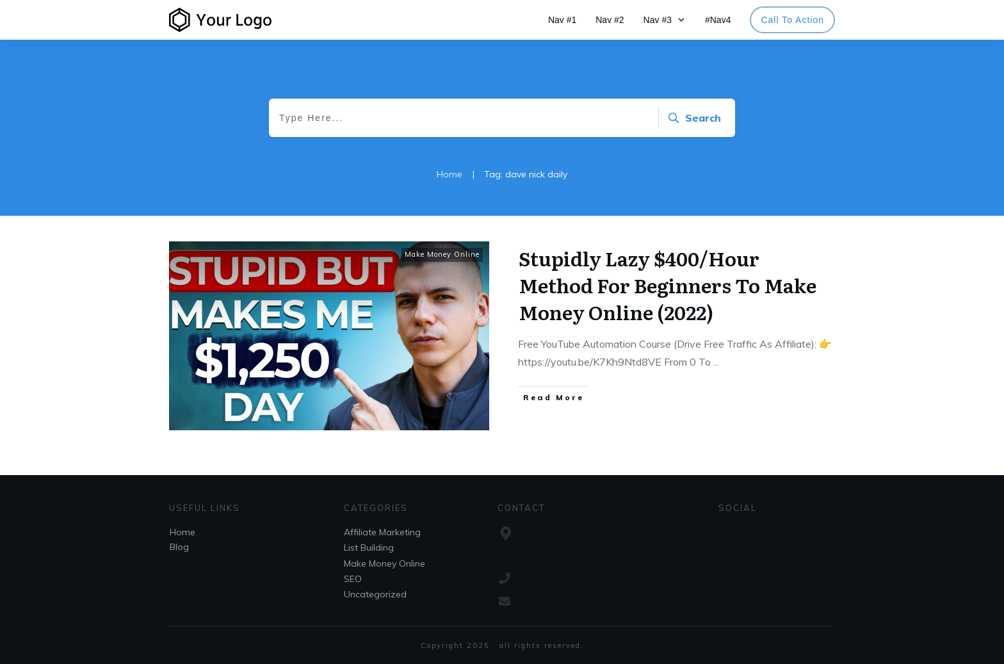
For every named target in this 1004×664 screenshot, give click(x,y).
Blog (179, 547)
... (716, 361)
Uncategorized (375, 594)
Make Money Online (442, 254)
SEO (353, 579)
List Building (369, 547)
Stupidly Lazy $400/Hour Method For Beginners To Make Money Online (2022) (667, 285)
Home (182, 532)
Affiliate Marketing (382, 532)
